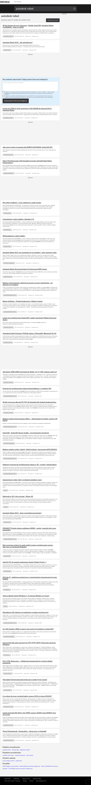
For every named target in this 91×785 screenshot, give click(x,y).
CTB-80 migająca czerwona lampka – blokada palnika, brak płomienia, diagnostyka (21, 766)
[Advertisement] (30, 65)
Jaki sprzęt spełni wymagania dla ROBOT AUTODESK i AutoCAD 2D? (28, 147)
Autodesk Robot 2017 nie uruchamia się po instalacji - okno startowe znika (30, 252)
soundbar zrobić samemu (8, 755)
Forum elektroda (17, 1)
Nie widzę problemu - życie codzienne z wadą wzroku (22, 202)
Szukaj (74, 8)
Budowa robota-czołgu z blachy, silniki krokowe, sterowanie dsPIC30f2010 (30, 449)
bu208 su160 (19, 760)
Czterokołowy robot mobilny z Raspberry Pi (18, 219)
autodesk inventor (7, 749)
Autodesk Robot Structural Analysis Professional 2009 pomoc (25, 269)
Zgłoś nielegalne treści (41, 780)
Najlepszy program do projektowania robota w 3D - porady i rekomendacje (30, 464)
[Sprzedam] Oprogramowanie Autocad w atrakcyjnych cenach (25, 679)
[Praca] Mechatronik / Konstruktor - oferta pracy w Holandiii (24, 731)
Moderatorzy (16, 778)
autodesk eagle (15, 749)
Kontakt (31, 780)
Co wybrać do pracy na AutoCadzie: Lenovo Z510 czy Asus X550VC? (27, 696)
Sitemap (25, 780)
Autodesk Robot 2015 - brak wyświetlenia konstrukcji (22, 513)
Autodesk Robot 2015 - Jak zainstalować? (18, 42)
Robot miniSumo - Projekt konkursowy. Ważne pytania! (22, 301)
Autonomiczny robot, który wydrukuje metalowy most (22, 480)
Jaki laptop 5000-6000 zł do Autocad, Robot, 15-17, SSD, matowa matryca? (30, 372)
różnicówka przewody (20, 755)
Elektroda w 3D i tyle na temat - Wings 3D (18, 496)
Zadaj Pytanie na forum (53, 20)
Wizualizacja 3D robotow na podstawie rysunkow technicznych (25, 612)
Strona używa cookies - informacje (12, 780)
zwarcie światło (29, 755)
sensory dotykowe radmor (9, 760)
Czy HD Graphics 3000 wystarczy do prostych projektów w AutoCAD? (28, 629)
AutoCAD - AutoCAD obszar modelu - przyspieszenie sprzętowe (26, 433)
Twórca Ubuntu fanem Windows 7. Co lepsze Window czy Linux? (26, 596)
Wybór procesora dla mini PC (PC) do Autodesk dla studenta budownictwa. (29, 402)
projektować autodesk (25, 749)
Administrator (7, 778)
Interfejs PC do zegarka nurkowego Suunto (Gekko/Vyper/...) (24, 562)
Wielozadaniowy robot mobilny (14, 236)
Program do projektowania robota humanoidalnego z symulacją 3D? (27, 388)
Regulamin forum (26, 778)
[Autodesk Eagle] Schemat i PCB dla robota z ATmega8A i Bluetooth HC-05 (29, 333)
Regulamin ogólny (37, 778)
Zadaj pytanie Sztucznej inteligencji (15, 101)
